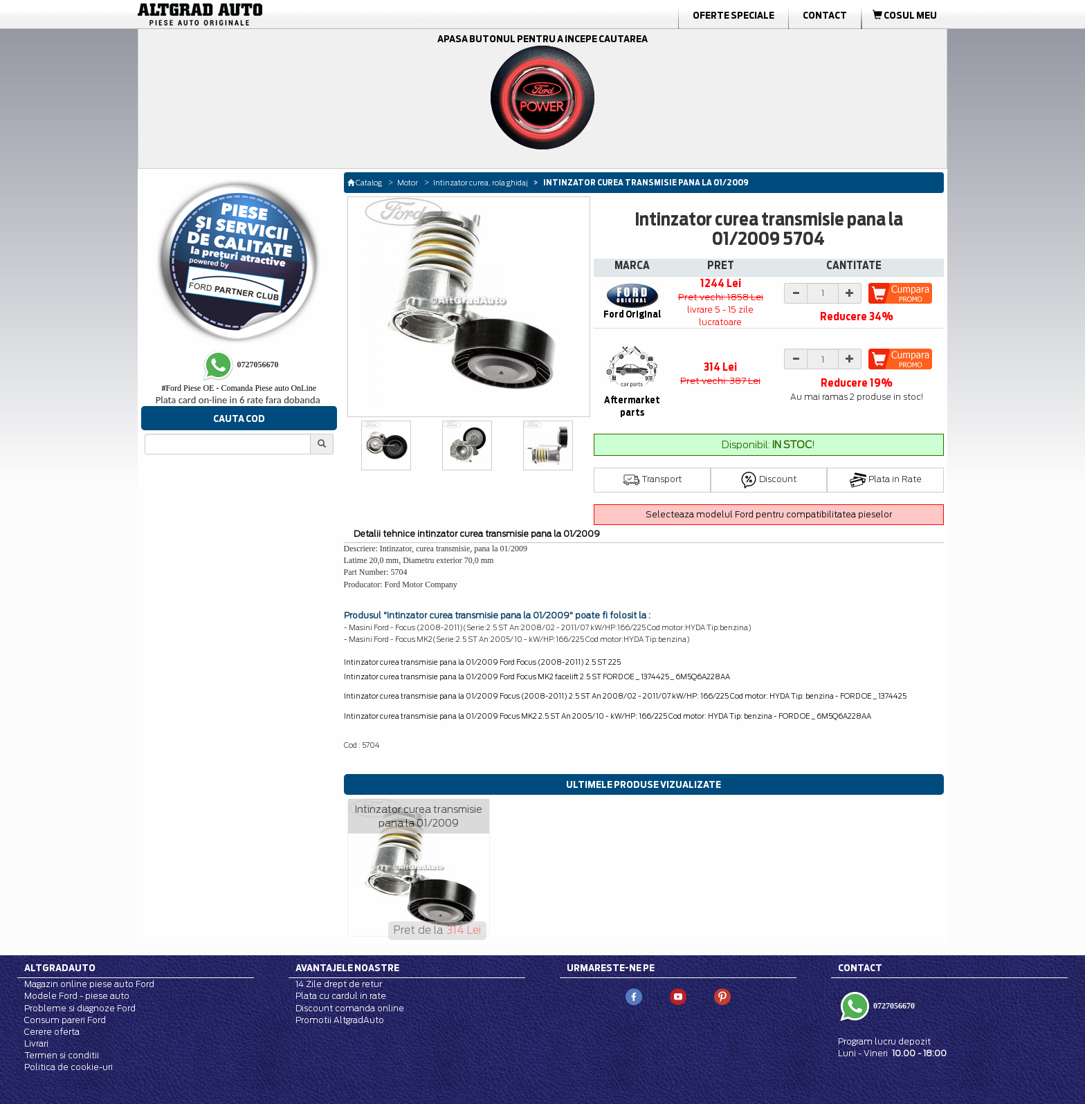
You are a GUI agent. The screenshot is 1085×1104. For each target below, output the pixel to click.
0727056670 (893, 1006)
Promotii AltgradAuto (339, 1020)
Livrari (36, 1043)
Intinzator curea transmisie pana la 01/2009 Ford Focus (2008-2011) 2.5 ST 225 (482, 662)
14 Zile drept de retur (338, 984)
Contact (825, 15)
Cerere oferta (52, 1032)
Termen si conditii (61, 1055)
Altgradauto (59, 967)
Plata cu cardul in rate (340, 996)
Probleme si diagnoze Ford (80, 1008)
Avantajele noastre (347, 967)
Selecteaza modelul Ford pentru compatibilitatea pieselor (769, 514)
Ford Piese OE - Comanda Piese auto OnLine (238, 388)
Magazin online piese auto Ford (89, 984)
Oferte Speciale (733, 15)
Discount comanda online (349, 1008)
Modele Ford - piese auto (76, 996)
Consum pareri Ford (65, 1020)
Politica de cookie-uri (68, 1067)
